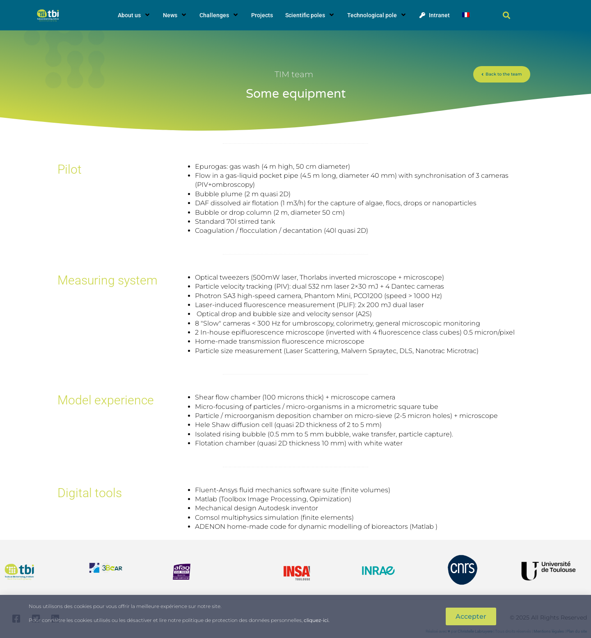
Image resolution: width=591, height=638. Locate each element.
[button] (506, 15)
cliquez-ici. (317, 620)
